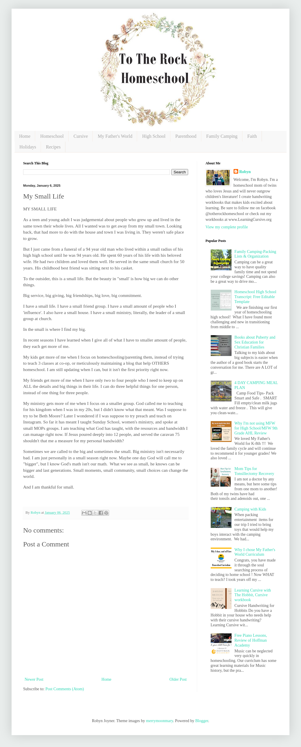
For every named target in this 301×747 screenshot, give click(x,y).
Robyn (245, 172)
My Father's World (115, 136)
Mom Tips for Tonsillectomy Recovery (254, 471)
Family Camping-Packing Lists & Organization (255, 254)
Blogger (201, 721)
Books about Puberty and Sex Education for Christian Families (254, 342)
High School (153, 136)
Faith (252, 136)
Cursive (81, 136)
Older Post (178, 679)
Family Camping (222, 136)
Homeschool (52, 136)
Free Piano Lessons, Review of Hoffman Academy (250, 640)
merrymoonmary (159, 721)
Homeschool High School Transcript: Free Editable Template (255, 297)
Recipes (53, 146)
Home (24, 136)
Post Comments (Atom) (64, 689)
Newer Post (34, 679)
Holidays (27, 146)
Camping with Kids (250, 509)
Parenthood (186, 136)
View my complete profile (226, 227)
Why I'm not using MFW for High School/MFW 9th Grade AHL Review (256, 428)
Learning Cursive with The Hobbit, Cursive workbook (252, 595)
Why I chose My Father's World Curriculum (254, 552)
